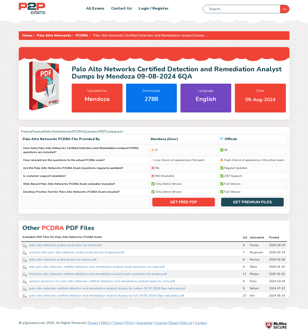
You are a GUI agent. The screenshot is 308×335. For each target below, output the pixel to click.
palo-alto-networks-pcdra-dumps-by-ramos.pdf (62, 259)
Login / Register (154, 8)
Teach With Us (180, 323)
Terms (118, 323)
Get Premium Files (252, 202)
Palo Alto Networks (54, 35)
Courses (161, 323)
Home (27, 35)
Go (284, 9)
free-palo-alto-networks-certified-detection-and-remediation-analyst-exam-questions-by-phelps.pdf (98, 274)
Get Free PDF (183, 202)
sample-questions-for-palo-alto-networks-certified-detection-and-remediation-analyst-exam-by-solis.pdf (102, 281)
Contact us (121, 8)
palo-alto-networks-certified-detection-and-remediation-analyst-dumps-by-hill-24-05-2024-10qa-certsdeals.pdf (106, 295)
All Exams (95, 8)
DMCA (106, 323)
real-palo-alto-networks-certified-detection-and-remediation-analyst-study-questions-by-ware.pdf (97, 266)
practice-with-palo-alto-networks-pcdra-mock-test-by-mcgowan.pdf (76, 252)
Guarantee (144, 323)
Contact (201, 323)
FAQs (129, 323)
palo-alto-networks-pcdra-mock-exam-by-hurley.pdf (65, 245)
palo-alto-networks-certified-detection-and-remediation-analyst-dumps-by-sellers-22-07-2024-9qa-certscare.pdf (107, 288)
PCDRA (82, 35)
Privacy (93, 323)
